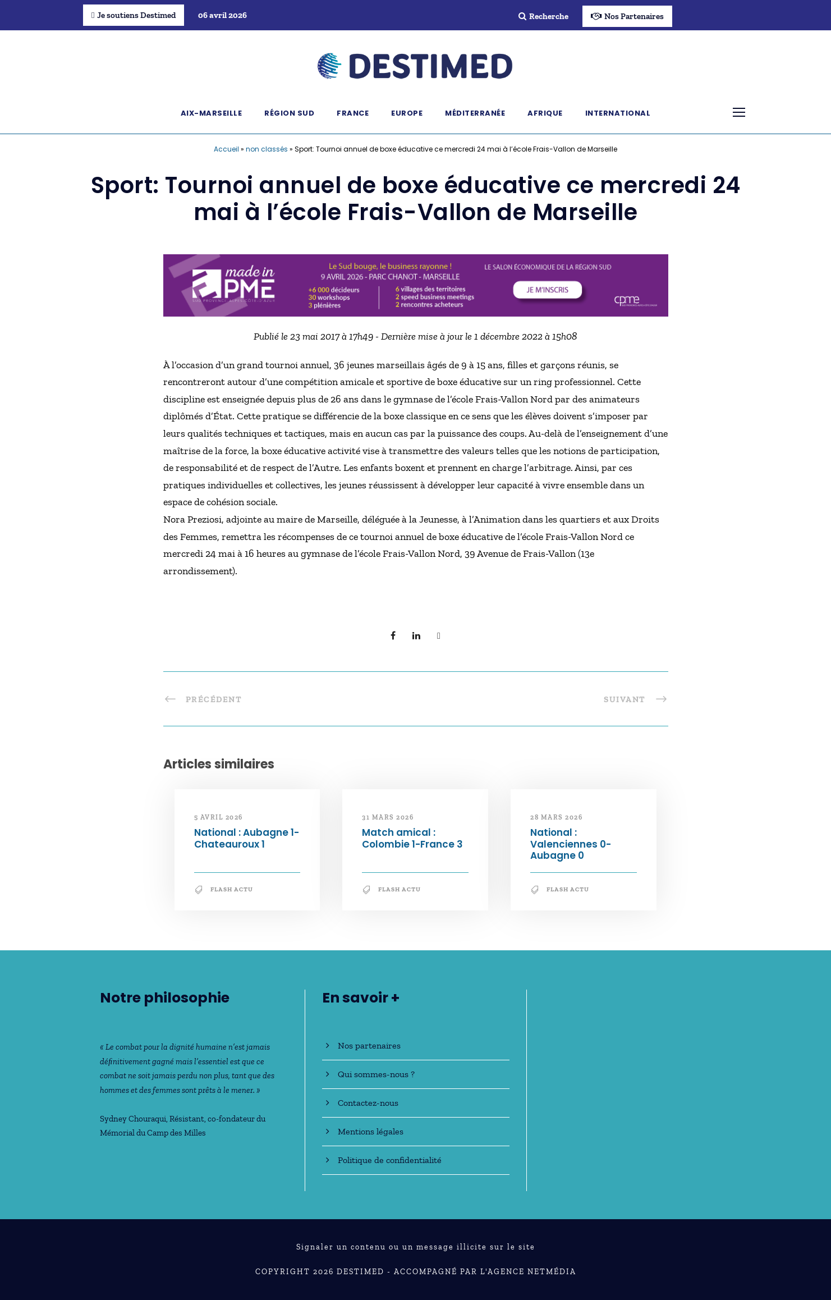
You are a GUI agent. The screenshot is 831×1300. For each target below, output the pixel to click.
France (353, 113)
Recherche (543, 16)
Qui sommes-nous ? (376, 1074)
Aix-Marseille (211, 113)
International (618, 113)
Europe (407, 113)
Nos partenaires (369, 1045)
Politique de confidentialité (390, 1160)
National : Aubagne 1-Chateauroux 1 (246, 838)
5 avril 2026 (218, 817)
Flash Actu (231, 889)
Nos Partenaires (627, 16)
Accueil (226, 149)
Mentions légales (370, 1131)
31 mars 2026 (388, 817)
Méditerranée (475, 113)
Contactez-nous (368, 1102)
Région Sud (289, 113)
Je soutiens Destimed (133, 15)
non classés (267, 149)
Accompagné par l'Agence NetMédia (485, 1271)
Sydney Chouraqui (133, 1119)
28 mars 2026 (556, 817)
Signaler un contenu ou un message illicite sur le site (415, 1247)
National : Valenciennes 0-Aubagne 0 (570, 844)
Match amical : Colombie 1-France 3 (412, 838)
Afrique (545, 113)
